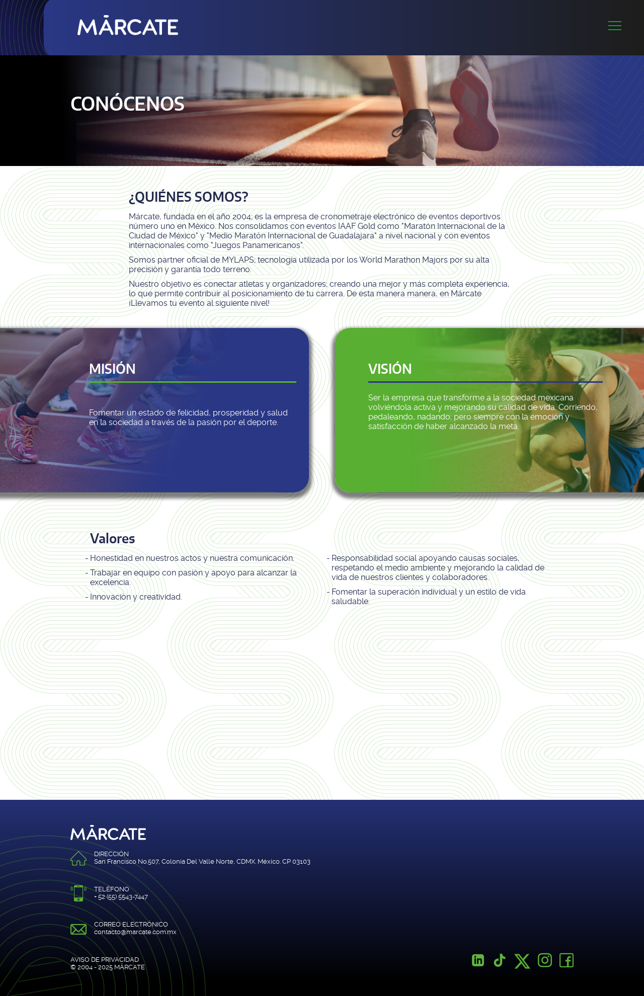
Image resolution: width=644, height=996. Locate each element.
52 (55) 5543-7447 (123, 896)
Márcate (127, 22)
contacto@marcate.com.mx (135, 932)
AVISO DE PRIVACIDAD (104, 959)
